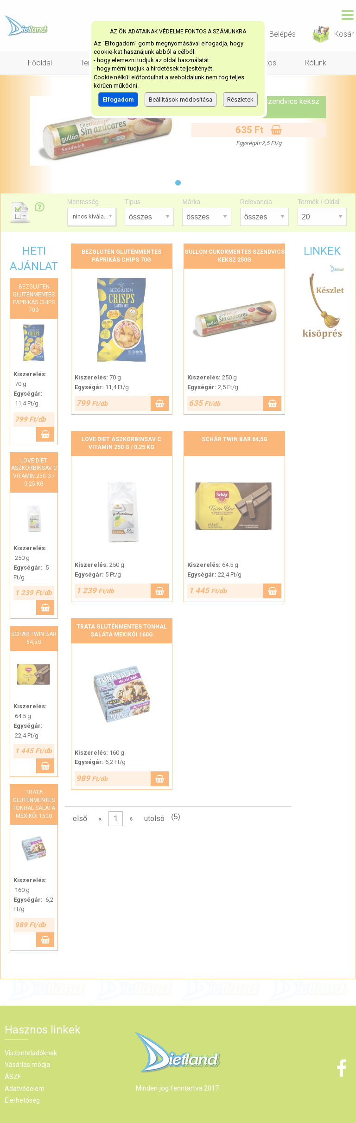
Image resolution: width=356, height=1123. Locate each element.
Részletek (240, 99)
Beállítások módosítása (180, 99)
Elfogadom (118, 99)
